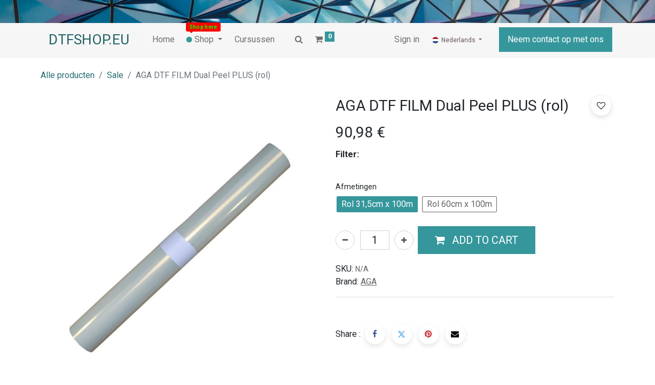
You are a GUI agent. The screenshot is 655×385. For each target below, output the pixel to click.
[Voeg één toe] (404, 240)
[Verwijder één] (345, 240)
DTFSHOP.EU (89, 39)
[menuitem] (163, 39)
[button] (476, 240)
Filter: (347, 154)
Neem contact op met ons (556, 39)
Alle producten (68, 75)
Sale (115, 75)
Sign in (406, 39)
